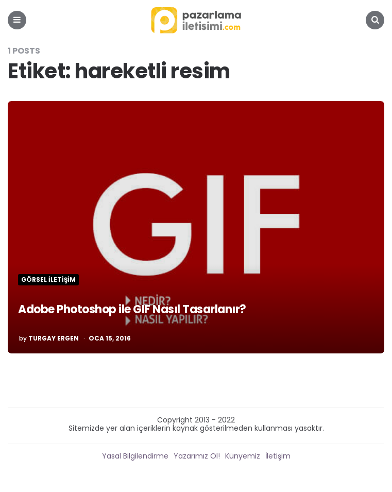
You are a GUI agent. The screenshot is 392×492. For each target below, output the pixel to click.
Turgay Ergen (53, 338)
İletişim (278, 456)
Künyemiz (242, 456)
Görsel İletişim (48, 279)
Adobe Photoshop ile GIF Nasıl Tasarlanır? (132, 309)
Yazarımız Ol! (197, 456)
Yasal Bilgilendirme (135, 456)
